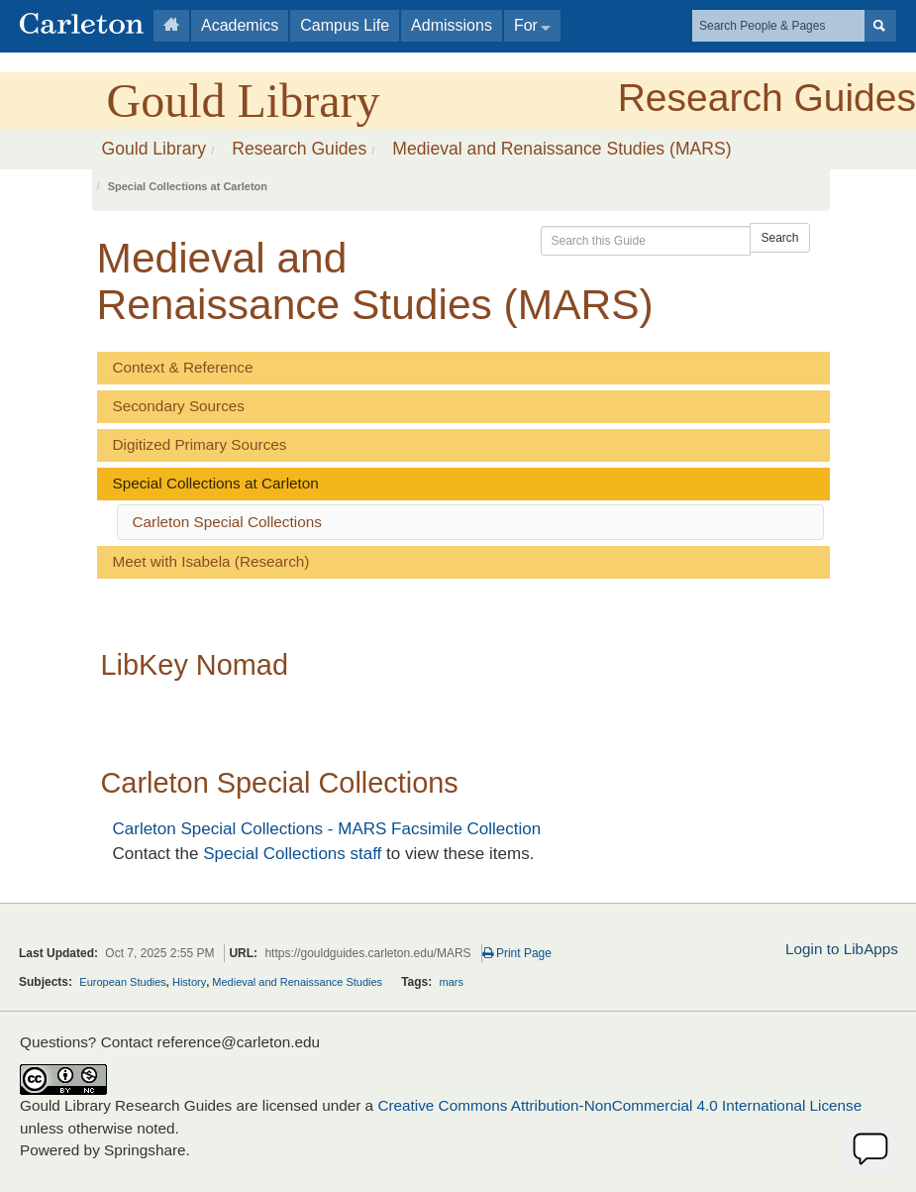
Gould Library (243, 100)
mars (451, 982)
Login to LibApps (841, 948)
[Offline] (870, 1148)
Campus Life (344, 25)
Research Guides (767, 98)
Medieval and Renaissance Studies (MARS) (561, 149)
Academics (239, 25)
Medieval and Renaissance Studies (297, 982)
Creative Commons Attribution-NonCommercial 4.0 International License (619, 1105)
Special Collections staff (292, 853)
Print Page (517, 953)
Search (779, 238)
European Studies (122, 982)
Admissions (451, 25)
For (526, 25)
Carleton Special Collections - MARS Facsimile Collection (327, 828)
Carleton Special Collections (227, 521)
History (189, 982)
